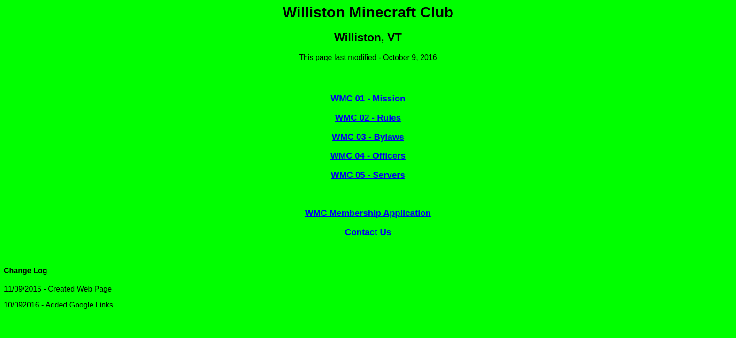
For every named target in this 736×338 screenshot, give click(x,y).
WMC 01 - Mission (368, 98)
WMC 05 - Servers (368, 175)
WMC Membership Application (368, 213)
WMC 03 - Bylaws (368, 137)
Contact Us (368, 232)
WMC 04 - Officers (368, 156)
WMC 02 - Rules (368, 118)
